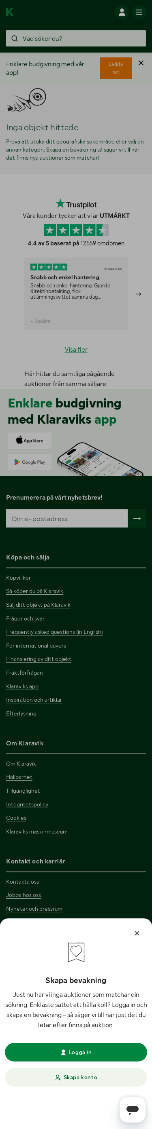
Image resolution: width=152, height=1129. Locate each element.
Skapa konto (76, 1077)
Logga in (76, 1052)
